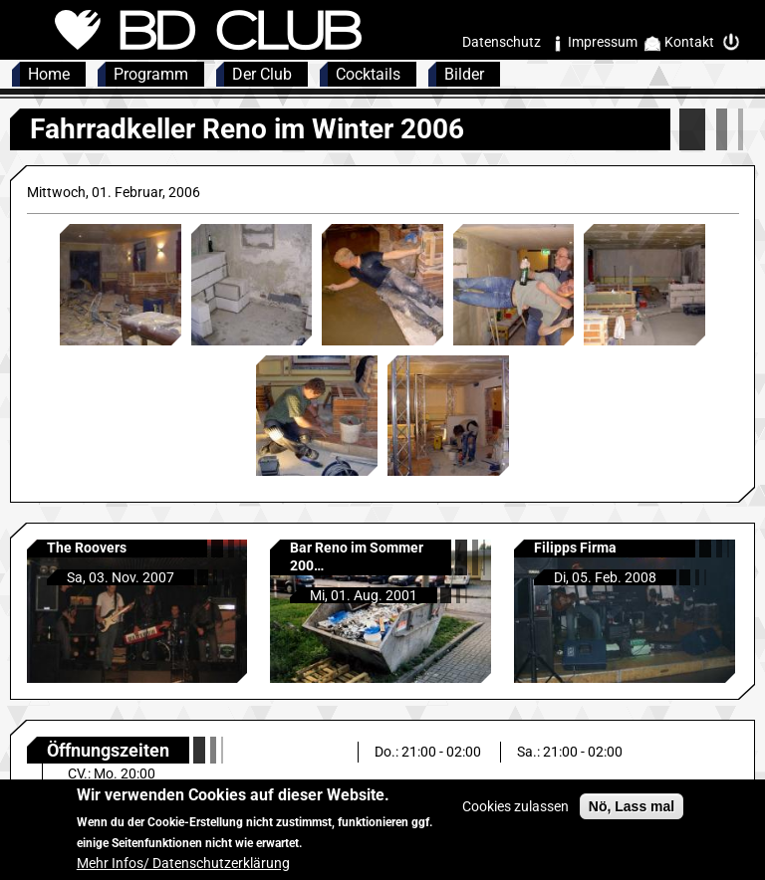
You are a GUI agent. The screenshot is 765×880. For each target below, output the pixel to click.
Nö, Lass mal (631, 817)
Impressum (603, 42)
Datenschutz (501, 42)
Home (49, 74)
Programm (151, 74)
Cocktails (368, 74)
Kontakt (689, 42)
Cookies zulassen (515, 817)
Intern (736, 42)
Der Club (262, 74)
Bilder (464, 74)
